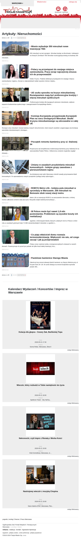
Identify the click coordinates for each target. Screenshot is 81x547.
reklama (5, 530)
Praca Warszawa (26, 519)
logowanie (25, 530)
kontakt (18, 530)
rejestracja (32, 530)
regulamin (5, 533)
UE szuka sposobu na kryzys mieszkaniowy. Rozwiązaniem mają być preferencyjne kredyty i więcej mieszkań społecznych (54, 95)
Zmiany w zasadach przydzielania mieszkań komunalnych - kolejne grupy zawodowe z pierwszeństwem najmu (52, 167)
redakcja (12, 530)
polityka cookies (13, 533)
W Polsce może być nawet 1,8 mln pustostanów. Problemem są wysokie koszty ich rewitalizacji (54, 214)
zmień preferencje (24, 533)
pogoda (5, 519)
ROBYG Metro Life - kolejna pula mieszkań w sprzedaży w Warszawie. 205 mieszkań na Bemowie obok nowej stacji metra (53, 190)
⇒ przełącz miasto (16, 527)
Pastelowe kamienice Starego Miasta (49, 258)
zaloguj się (73, 2)
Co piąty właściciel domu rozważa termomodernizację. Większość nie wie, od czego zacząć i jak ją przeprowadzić (54, 237)
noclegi (11, 519)
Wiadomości (41, 2)
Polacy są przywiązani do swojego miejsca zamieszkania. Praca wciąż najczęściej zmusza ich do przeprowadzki (53, 72)
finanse (17, 519)
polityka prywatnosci (35, 533)
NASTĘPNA (21, 38)
